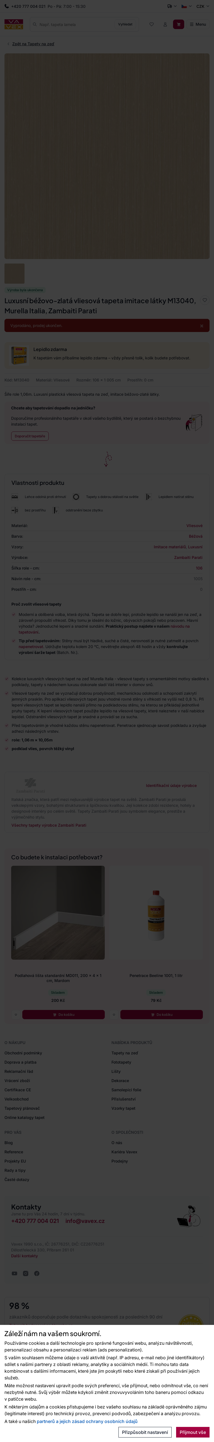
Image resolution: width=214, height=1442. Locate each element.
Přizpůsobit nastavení (145, 1432)
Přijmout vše (193, 1432)
